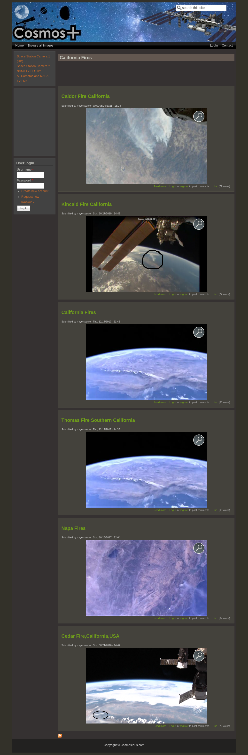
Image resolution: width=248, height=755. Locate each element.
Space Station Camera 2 (33, 66)
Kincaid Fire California (87, 204)
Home (19, 45)
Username (25, 169)
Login (214, 45)
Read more (160, 186)
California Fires (79, 312)
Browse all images (41, 45)
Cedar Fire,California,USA (91, 636)
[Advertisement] (146, 76)
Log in (173, 186)
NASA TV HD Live (29, 71)
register (184, 186)
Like (215, 186)
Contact (227, 45)
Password (25, 180)
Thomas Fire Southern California (98, 420)
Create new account (34, 191)
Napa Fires (74, 528)
